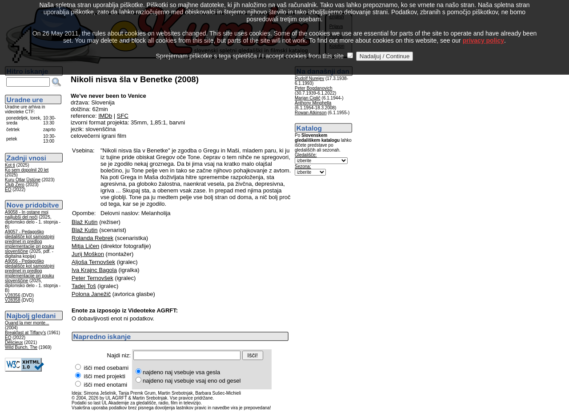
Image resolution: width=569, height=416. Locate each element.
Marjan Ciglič (308, 98)
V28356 (12, 295)
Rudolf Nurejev (309, 78)
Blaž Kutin (85, 222)
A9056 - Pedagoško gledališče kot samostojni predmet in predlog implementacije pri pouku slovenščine (29, 271)
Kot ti (10, 165)
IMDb (105, 115)
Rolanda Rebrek (92, 238)
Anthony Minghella (313, 102)
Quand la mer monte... (27, 322)
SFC (122, 115)
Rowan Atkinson (311, 112)
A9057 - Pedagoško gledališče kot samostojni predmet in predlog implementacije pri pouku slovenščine (29, 241)
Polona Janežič (91, 294)
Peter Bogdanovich (314, 88)
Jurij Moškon (88, 254)
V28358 (12, 300)
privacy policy (483, 30)
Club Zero (14, 184)
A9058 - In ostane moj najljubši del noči (26, 215)
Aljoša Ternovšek (93, 262)
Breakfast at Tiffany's (25, 332)
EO (8, 189)
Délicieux (14, 342)
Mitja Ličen (85, 246)
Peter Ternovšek (92, 278)
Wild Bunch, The (21, 347)
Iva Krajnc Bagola (94, 270)
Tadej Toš (84, 286)
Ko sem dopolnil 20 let (26, 170)
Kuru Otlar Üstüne (22, 179)
